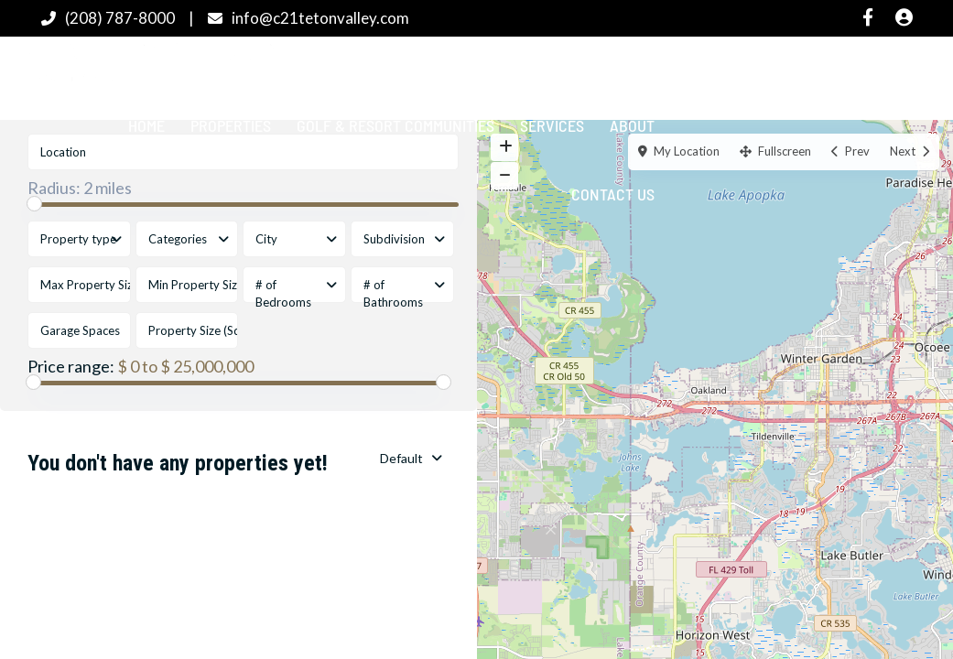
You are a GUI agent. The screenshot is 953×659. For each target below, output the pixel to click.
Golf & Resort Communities (395, 125)
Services (552, 125)
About (632, 125)
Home (146, 125)
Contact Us (613, 194)
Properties (230, 125)
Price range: (70, 366)
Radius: (79, 187)
